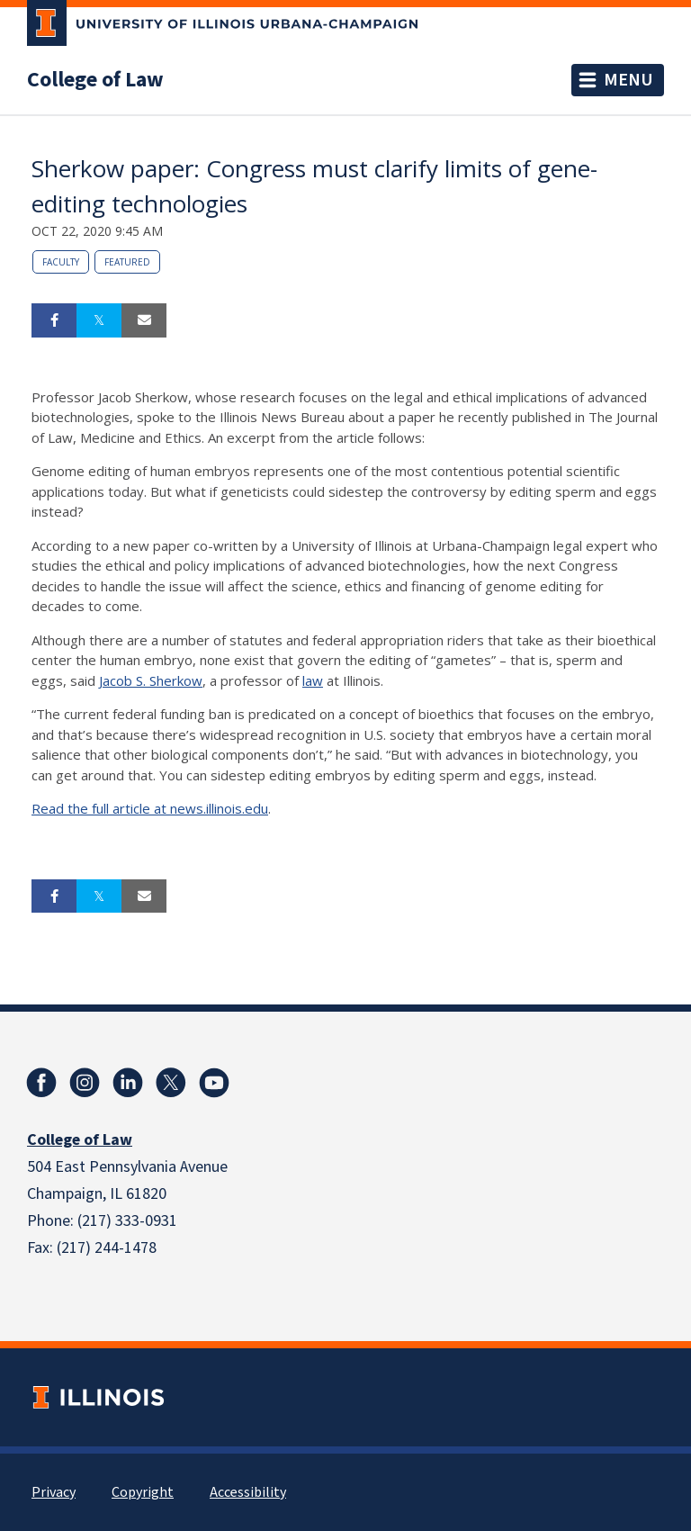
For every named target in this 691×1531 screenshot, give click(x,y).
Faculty (60, 262)
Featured (127, 262)
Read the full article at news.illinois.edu (149, 808)
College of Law (95, 80)
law (312, 680)
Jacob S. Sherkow (150, 680)
